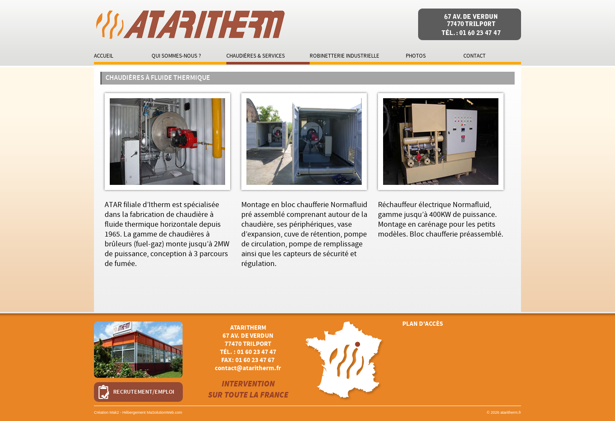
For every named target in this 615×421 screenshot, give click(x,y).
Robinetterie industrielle (344, 56)
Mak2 (114, 412)
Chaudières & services (255, 56)
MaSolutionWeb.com (164, 412)
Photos (416, 56)
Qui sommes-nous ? (176, 56)
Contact (474, 56)
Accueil (103, 56)
